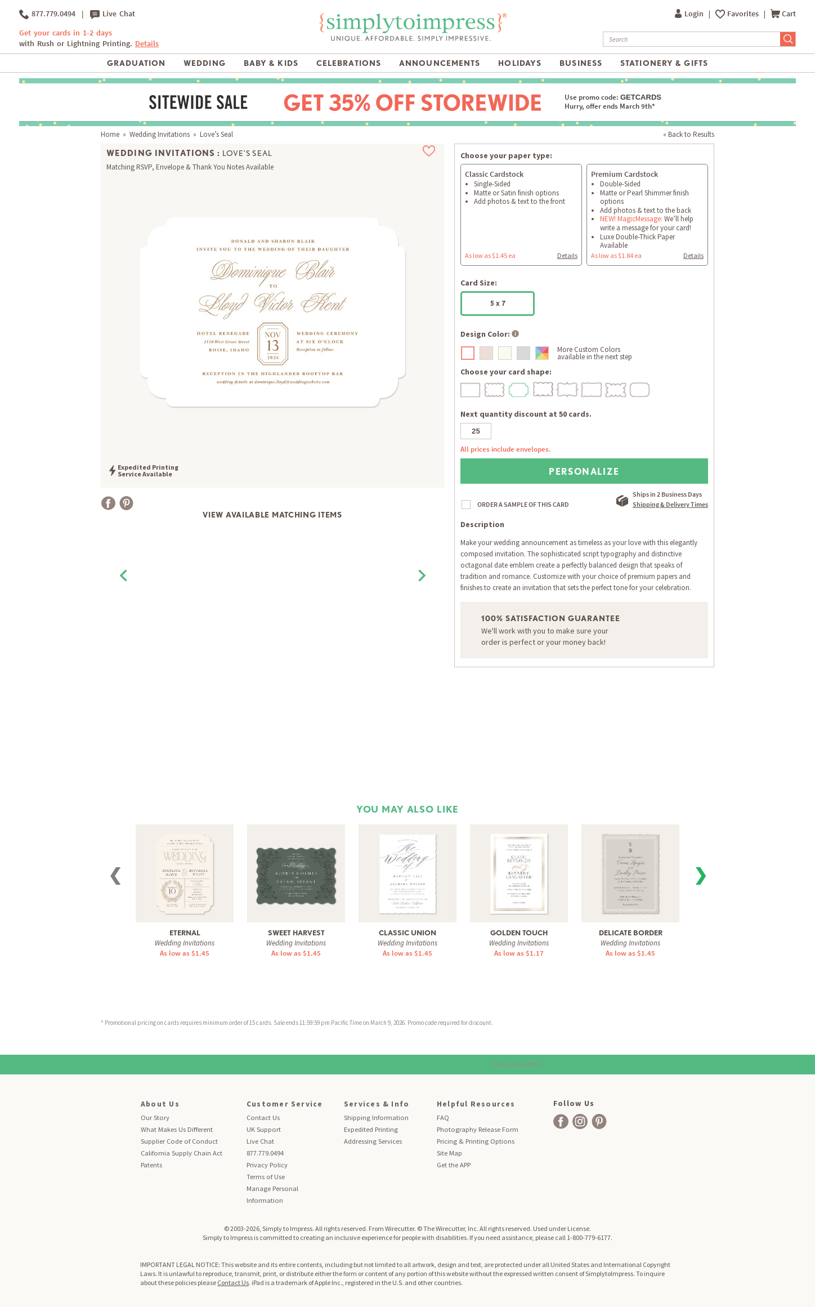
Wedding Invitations (159, 134)
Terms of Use (266, 1176)
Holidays (519, 63)
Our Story (155, 1117)
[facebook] (560, 1121)
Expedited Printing (371, 1129)
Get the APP (454, 1165)
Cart (783, 14)
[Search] (692, 39)
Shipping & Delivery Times (670, 504)
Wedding (204, 63)
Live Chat (112, 14)
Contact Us (263, 1117)
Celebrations (348, 63)
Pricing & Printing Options (475, 1141)
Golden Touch (519, 933)
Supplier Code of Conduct (179, 1141)
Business (580, 63)
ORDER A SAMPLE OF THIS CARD (523, 504)
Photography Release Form (477, 1129)
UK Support (264, 1129)
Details (147, 43)
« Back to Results (688, 134)
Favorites (743, 14)
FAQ (443, 1117)
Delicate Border (630, 933)
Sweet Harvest (296, 933)
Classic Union (407, 933)
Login (690, 14)
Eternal (184, 933)
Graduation (136, 63)
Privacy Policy (267, 1165)
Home (110, 134)
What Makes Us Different (177, 1129)
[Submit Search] (788, 39)
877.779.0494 (47, 14)
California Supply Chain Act (181, 1153)
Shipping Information (376, 1117)
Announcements (440, 63)
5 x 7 (497, 303)
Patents (151, 1165)
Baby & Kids (271, 63)
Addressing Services (373, 1141)
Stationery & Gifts (664, 63)
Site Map (449, 1153)
